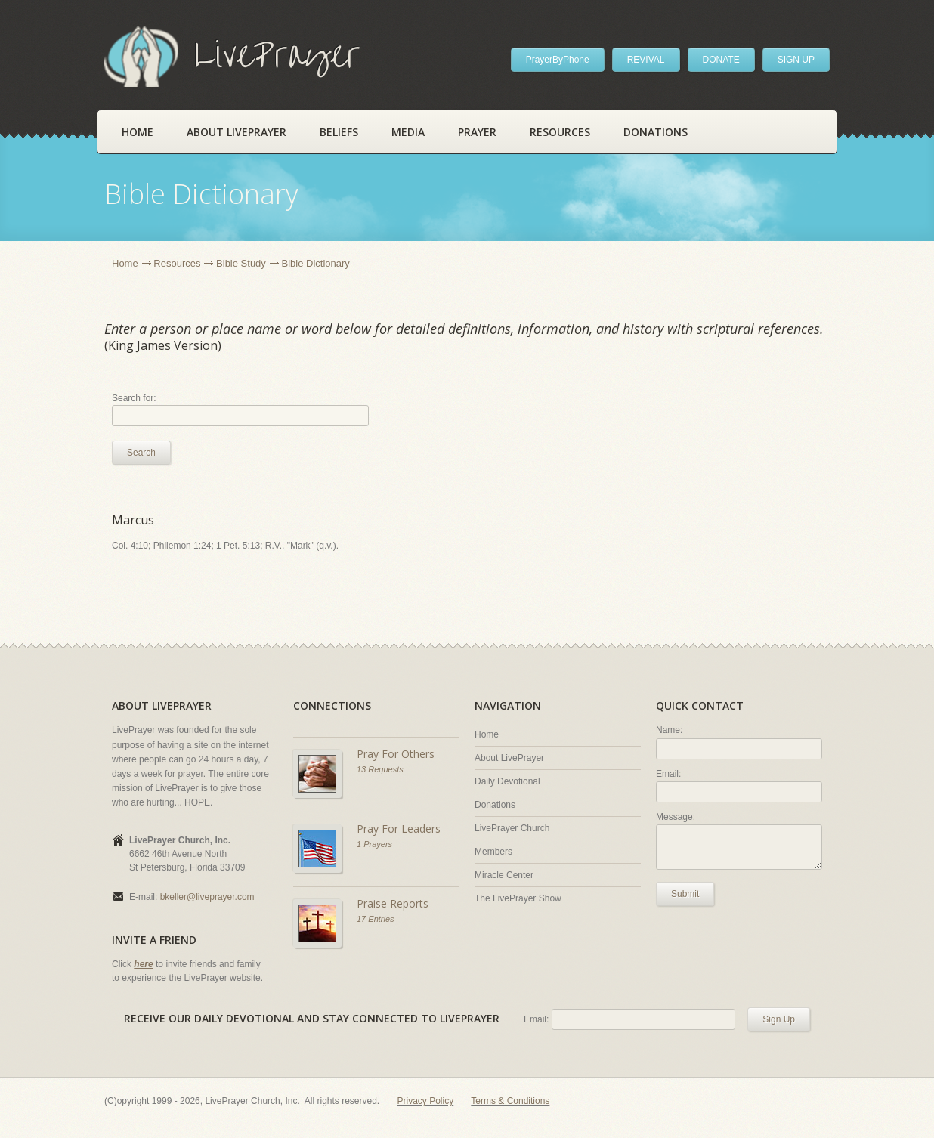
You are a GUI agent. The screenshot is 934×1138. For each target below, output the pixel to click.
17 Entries (375, 918)
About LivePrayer (236, 132)
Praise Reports (392, 903)
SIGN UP (796, 59)
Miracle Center (504, 875)
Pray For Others (396, 754)
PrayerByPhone (557, 59)
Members (493, 851)
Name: (669, 730)
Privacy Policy (425, 1101)
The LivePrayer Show (518, 898)
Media (408, 132)
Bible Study (241, 263)
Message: (675, 817)
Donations (655, 132)
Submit (685, 894)
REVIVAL (646, 59)
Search (141, 452)
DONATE (721, 59)
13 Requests (380, 769)
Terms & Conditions (510, 1101)
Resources (560, 132)
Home (137, 132)
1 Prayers (374, 844)
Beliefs (339, 132)
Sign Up (778, 1019)
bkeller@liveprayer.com (207, 897)
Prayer (477, 132)
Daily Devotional (507, 781)
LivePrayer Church (512, 828)
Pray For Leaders (399, 828)
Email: (668, 773)
